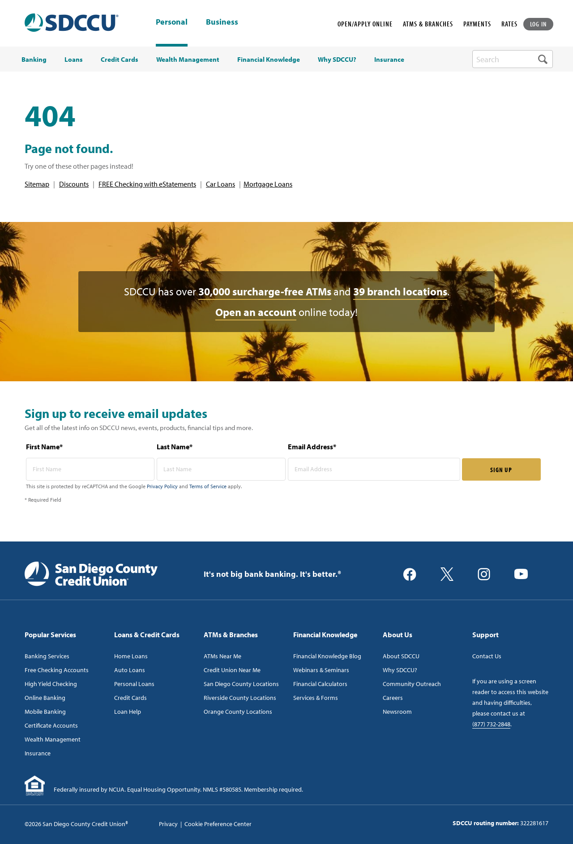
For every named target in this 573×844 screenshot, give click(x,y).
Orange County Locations (238, 712)
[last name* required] (221, 469)
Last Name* (174, 446)
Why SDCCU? (400, 670)
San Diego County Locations (241, 684)
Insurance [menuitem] (389, 59)
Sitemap (37, 183)
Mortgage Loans (268, 183)
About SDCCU (401, 656)
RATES (509, 23)
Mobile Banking (45, 712)
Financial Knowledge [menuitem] (268, 59)
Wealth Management (53, 739)
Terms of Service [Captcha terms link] (208, 486)
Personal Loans (134, 684)
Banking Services (47, 656)
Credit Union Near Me (232, 670)
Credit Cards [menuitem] (119, 59)
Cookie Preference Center (218, 824)
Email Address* (312, 446)
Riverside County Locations (240, 698)
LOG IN (538, 24)
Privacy (168, 824)
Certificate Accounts (51, 725)
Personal (172, 22)
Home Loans (131, 656)
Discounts (74, 183)
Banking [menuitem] (34, 59)
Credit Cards (130, 698)
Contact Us (486, 656)
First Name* (44, 446)
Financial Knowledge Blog (327, 656)
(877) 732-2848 (491, 724)
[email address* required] (374, 469)
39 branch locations (400, 291)
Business (222, 22)
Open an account (255, 312)
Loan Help (127, 712)
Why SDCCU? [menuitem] (337, 59)
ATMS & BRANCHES (428, 23)
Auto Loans (129, 670)
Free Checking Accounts (57, 670)
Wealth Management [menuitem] (187, 59)
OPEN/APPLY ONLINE (365, 23)
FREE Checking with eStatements (147, 183)
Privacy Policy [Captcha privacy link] (162, 486)
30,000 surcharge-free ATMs (264, 291)
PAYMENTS (477, 23)
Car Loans (220, 183)
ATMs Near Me (222, 656)
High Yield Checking (51, 684)
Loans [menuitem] (73, 59)
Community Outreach (412, 684)
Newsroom (397, 712)
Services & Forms (315, 698)
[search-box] (512, 59)
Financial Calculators (320, 684)
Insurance (38, 753)
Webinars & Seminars (321, 670)
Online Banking (45, 698)
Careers (393, 698)
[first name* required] (90, 469)
